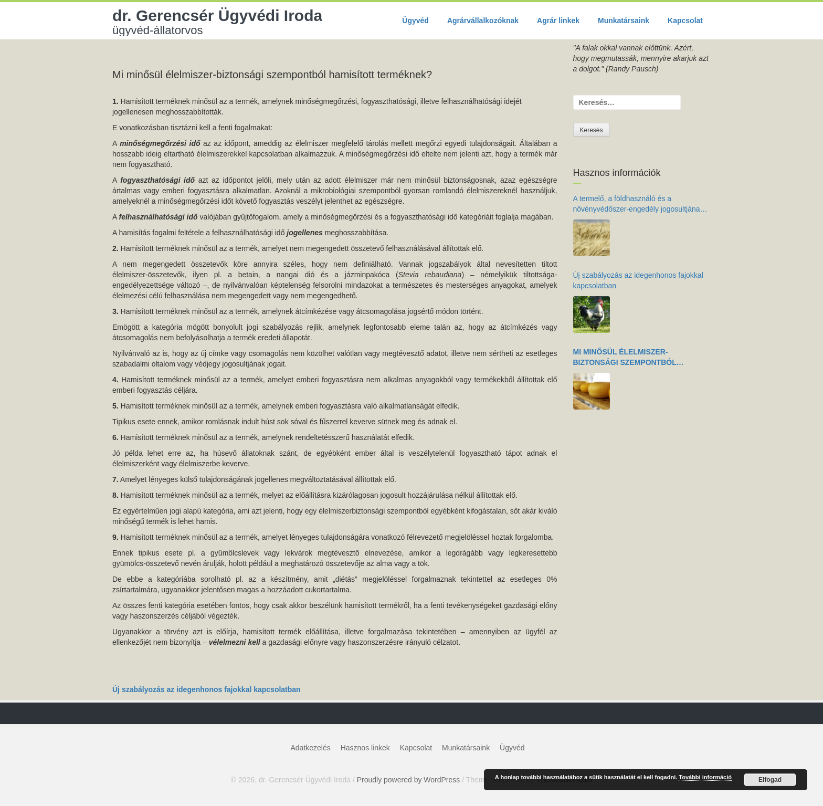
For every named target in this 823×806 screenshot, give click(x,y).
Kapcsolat (685, 20)
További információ (705, 777)
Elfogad (770, 779)
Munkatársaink (623, 20)
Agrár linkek (558, 20)
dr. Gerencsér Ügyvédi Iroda (217, 21)
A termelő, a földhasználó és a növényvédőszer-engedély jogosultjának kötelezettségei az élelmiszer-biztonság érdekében (638, 204)
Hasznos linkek (365, 748)
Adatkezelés (311, 748)
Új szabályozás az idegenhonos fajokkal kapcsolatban (206, 689)
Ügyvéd (415, 20)
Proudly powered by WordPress (408, 780)
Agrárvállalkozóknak (483, 20)
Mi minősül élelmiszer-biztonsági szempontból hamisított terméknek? (625, 358)
